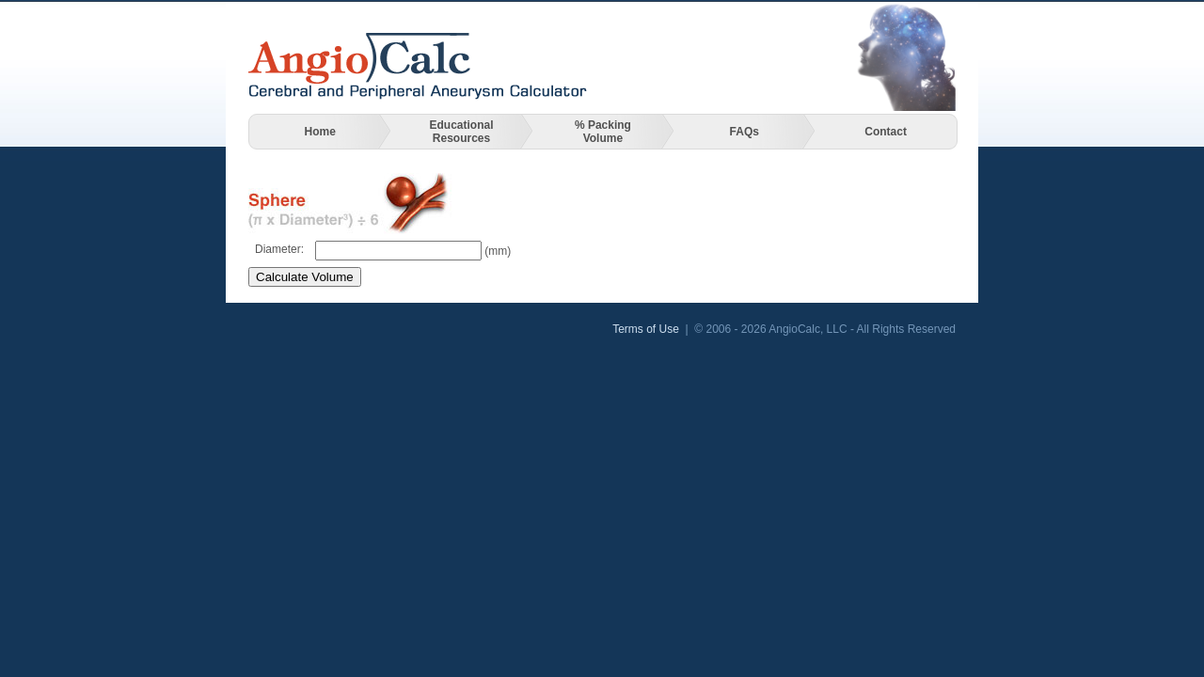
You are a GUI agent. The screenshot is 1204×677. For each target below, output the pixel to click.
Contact (885, 131)
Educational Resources (462, 131)
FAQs (744, 131)
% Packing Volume (603, 131)
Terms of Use (645, 329)
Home (320, 131)
